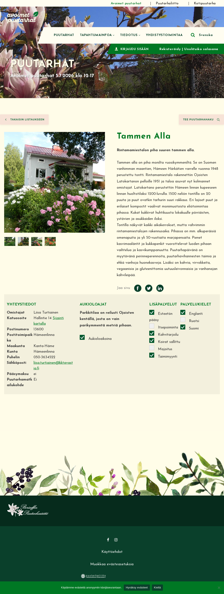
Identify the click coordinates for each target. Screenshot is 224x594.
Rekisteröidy (170, 49)
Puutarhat (64, 35)
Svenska (206, 35)
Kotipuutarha (205, 3)
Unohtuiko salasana (201, 49)
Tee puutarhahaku (201, 119)
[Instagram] (116, 541)
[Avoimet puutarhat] (22, 16)
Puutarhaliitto (167, 3)
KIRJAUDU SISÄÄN (134, 49)
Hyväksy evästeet (137, 587)
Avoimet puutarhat (126, 3)
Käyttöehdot (112, 553)
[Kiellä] (219, 588)
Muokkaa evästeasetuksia (112, 566)
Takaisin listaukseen (24, 119)
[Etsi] (193, 35)
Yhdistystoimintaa (164, 35)
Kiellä (157, 587)
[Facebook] (108, 541)
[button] (113, 35)
